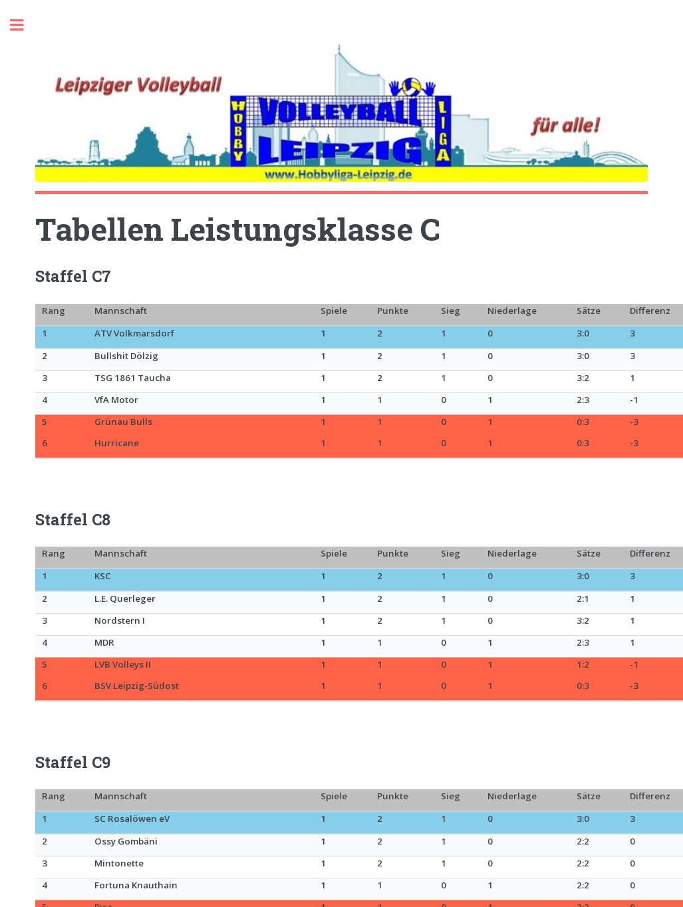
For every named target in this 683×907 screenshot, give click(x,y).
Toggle (24, 25)
